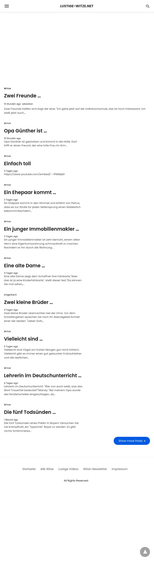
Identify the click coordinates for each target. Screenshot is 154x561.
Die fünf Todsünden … (30, 412)
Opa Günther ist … (25, 130)
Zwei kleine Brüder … (28, 302)
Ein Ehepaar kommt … (30, 192)
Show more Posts (131, 441)
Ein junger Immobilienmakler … (41, 229)
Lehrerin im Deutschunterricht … (42, 375)
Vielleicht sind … (23, 339)
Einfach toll (17, 163)
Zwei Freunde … (22, 95)
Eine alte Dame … (24, 265)
